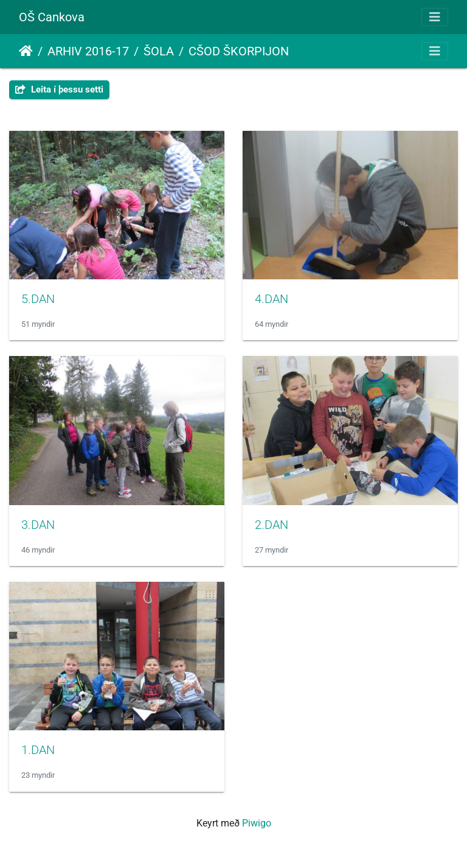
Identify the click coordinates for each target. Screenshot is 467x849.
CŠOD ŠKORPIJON (239, 51)
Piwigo (256, 823)
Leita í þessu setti (59, 89)
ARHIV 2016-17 (88, 51)
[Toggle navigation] (434, 17)
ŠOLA (159, 51)
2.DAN (271, 524)
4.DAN (271, 299)
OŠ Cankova (52, 17)
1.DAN (38, 749)
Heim (26, 51)
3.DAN (38, 524)
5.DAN (38, 299)
